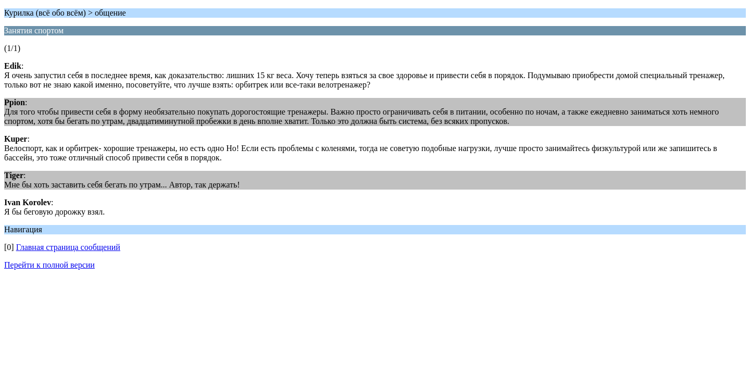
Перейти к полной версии (49, 264)
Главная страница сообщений (68, 247)
